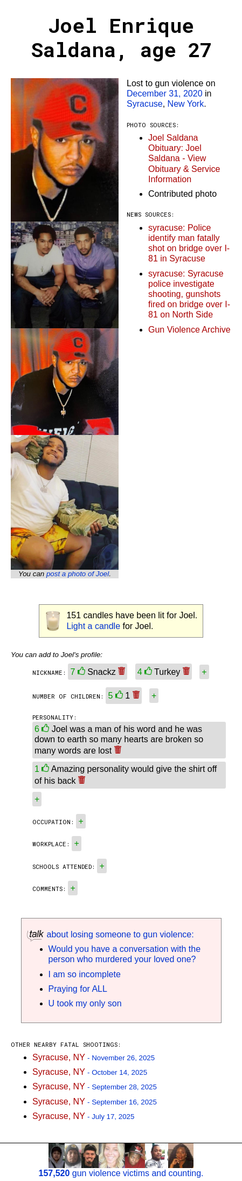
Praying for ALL (78, 988)
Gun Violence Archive (189, 329)
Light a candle (93, 626)
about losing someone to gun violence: (110, 934)
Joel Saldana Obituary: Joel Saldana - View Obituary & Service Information (184, 158)
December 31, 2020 (165, 93)
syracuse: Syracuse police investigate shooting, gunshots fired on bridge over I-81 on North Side (189, 294)
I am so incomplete (85, 974)
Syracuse (145, 103)
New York (186, 103)
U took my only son (85, 1003)
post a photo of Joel (77, 574)
